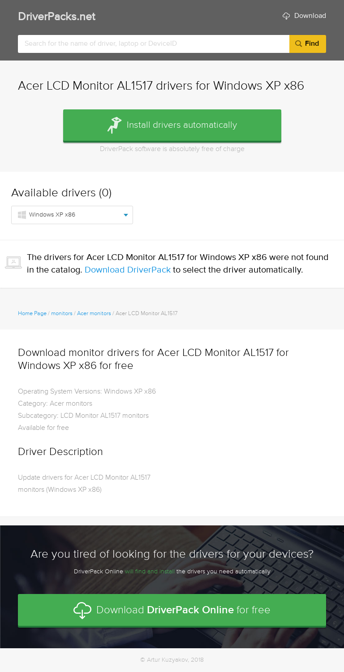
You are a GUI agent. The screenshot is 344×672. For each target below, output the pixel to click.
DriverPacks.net (56, 17)
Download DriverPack (128, 270)
